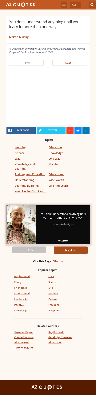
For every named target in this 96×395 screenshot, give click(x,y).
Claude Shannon (24, 337)
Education (55, 147)
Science (20, 153)
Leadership (20, 299)
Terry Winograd (23, 347)
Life (50, 287)
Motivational (22, 293)
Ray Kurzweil (56, 332)
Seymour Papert (23, 332)
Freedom (53, 305)
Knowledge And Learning (25, 166)
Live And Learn (58, 185)
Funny (18, 282)
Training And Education (30, 174)
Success (52, 282)
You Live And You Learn (30, 191)
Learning (20, 147)
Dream (52, 299)
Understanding (24, 180)
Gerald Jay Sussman (60, 337)
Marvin (53, 164)
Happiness (54, 310)
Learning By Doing (27, 185)
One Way (54, 158)
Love (51, 276)
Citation (58, 261)
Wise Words (56, 180)
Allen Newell (21, 342)
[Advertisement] (50, 96)
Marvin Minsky (19, 37)
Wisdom (53, 293)
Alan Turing (55, 342)
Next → (69, 63)
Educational (56, 174)
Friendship (20, 287)
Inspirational (22, 276)
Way (17, 158)
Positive (19, 305)
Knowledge (56, 153)
